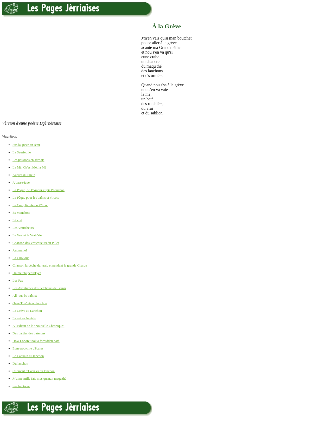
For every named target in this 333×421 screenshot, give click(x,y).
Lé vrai (17, 220)
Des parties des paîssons (28, 333)
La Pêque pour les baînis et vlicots (35, 197)
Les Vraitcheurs (23, 228)
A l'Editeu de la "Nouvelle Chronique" (38, 326)
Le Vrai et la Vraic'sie (27, 235)
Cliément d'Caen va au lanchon (33, 371)
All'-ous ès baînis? (24, 295)
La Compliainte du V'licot (30, 205)
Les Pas (17, 280)
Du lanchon (20, 363)
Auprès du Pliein (23, 175)
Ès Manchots (21, 213)
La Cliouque (20, 258)
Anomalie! (19, 250)
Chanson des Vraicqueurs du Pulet (35, 243)
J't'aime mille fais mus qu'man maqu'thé (39, 378)
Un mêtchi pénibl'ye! (26, 273)
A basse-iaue (21, 182)
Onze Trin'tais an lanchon (29, 303)
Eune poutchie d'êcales (27, 348)
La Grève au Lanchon (27, 311)
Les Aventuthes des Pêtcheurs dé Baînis (39, 288)
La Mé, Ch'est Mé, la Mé (29, 167)
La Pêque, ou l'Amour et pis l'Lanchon (38, 190)
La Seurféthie (21, 152)
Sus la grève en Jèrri (26, 145)
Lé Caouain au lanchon (28, 356)
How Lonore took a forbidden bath (36, 341)
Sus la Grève (21, 386)
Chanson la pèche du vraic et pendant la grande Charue (49, 265)
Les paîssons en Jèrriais (28, 160)
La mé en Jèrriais (24, 318)
